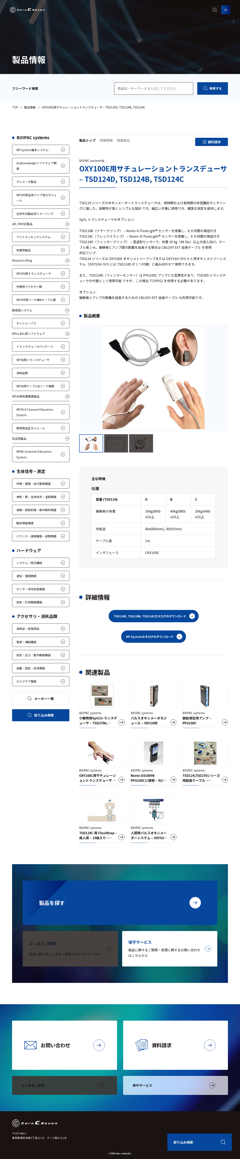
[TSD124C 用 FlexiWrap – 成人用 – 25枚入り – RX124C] (102, 820)
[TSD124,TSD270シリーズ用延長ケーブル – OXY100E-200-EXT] (205, 762)
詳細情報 (106, 140)
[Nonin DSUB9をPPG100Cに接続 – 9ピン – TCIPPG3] (153, 762)
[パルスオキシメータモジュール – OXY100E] (153, 705)
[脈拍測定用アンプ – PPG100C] (205, 705)
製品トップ (87, 140)
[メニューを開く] (225, 9)
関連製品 (123, 140)
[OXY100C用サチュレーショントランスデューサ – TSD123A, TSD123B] (102, 762)
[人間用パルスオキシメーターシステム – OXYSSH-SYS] (153, 820)
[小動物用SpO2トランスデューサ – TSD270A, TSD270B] (102, 705)
